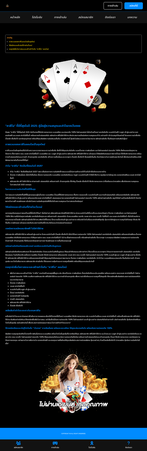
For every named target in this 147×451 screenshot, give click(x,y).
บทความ (132, 17)
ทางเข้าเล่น (60, 17)
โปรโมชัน (37, 17)
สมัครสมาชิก (85, 17)
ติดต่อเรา (110, 17)
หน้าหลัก (15, 17)
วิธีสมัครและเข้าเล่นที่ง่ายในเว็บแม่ (20, 45)
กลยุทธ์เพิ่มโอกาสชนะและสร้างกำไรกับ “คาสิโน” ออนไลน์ (29, 49)
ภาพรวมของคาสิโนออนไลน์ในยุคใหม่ (22, 41)
